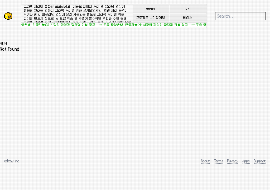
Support (260, 161)
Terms (218, 161)
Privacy (232, 161)
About (205, 161)
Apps (246, 161)
